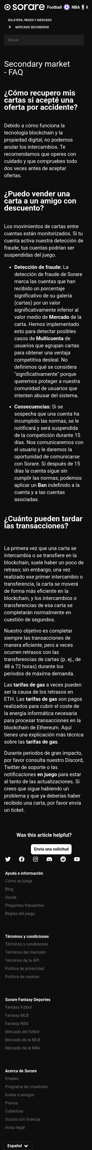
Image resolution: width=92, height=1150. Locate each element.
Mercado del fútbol (22, 1031)
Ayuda (10, 897)
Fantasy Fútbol (18, 1007)
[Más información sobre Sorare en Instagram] (35, 859)
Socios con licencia (22, 1119)
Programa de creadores (26, 1086)
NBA (78, 7)
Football (58, 7)
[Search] (44, 40)
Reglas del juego (20, 913)
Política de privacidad (24, 968)
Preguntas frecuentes (24, 905)
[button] (51, 849)
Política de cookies (22, 976)
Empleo (12, 1078)
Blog (9, 889)
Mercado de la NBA (22, 1048)
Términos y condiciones (26, 944)
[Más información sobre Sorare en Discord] (49, 859)
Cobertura (14, 1111)
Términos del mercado (25, 952)
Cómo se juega (18, 881)
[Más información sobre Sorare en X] (8, 859)
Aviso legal (15, 1127)
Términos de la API (22, 960)
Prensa (11, 1103)
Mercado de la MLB (22, 1039)
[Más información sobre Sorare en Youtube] (77, 859)
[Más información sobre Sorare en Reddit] (63, 859)
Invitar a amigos (19, 1094)
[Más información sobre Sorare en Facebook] (22, 859)
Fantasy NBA (17, 1023)
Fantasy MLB (17, 1015)
